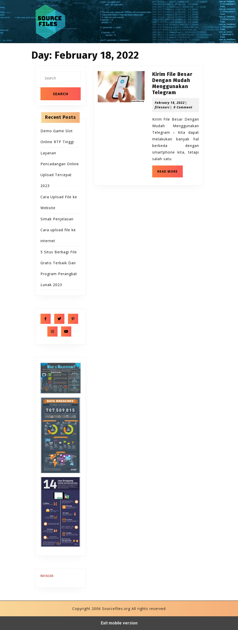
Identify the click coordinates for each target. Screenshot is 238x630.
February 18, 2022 (170, 103)
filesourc (162, 107)
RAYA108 (46, 576)
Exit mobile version (119, 623)
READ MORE (170, 172)
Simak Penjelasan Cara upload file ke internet (58, 230)
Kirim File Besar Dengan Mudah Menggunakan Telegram (172, 83)
